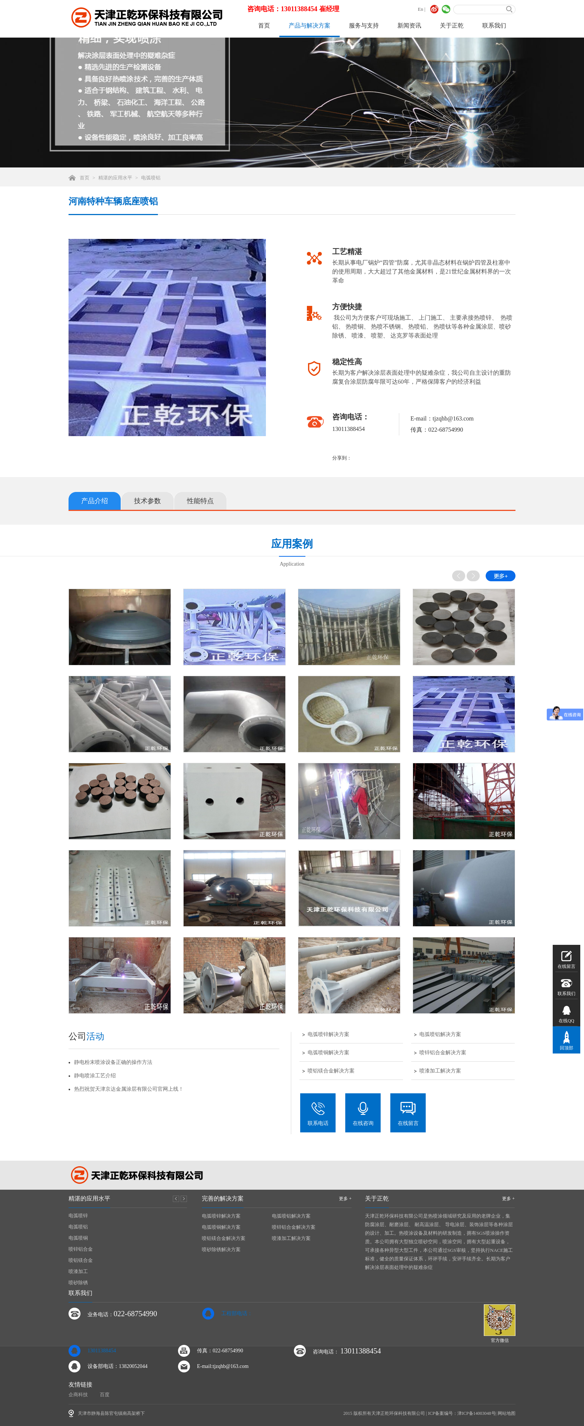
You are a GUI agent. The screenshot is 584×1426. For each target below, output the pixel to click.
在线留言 (408, 1114)
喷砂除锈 (78, 1282)
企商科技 (78, 1394)
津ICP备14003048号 (476, 1413)
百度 (105, 1394)
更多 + (345, 1198)
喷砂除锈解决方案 (221, 1249)
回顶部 (566, 1041)
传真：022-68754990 (220, 1350)
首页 (264, 26)
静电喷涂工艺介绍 (95, 1075)
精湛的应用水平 (115, 177)
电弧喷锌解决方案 (328, 1034)
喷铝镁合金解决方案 (331, 1071)
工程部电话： (237, 1313)
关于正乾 (452, 26)
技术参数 (147, 501)
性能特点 (200, 501)
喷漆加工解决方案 (440, 1071)
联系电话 (318, 1114)
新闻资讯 (409, 26)
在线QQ (566, 1013)
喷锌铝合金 (81, 1249)
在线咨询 (363, 1114)
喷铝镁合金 (81, 1260)
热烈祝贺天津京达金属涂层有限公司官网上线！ (129, 1089)
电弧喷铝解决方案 (440, 1034)
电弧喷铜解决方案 (328, 1052)
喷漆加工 (78, 1271)
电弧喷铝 (151, 177)
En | (421, 9)
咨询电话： (347, 1351)
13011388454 (102, 1350)
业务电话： (122, 1314)
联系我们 (494, 26)
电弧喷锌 (78, 1215)
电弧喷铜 (78, 1238)
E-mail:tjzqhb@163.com (222, 1366)
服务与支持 (364, 26)
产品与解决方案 (309, 26)
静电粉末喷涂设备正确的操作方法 (113, 1062)
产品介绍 (94, 501)
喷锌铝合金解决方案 (442, 1052)
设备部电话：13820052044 (117, 1366)
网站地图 (506, 1413)
